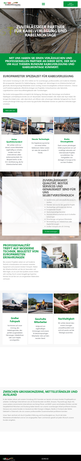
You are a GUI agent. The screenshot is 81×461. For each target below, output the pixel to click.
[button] (43, 4)
